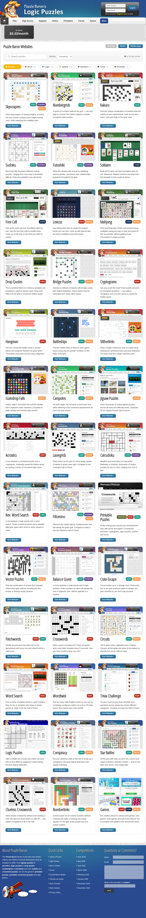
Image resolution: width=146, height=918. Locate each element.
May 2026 (81, 861)
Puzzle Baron (11, 857)
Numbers (85, 67)
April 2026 (81, 866)
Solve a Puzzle (55, 857)
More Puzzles (55, 884)
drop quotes (29, 866)
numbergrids (7, 869)
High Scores (27, 21)
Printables (68, 21)
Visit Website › (13, 126)
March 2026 (82, 870)
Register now (122, 14)
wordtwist (19, 869)
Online (55, 21)
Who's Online (55, 866)
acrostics (6, 866)
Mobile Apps (136, 46)
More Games (55, 888)
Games (93, 21)
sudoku (35, 869)
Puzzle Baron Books (57, 875)
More (104, 21)
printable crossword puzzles (21, 875)
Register (43, 21)
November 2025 (83, 888)
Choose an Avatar (57, 879)
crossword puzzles (10, 872)
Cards (103, 67)
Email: (106, 862)
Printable (121, 67)
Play (15, 21)
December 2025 (83, 884)
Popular (12, 67)
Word (30, 67)
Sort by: (52, 56)
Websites (111, 46)
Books (122, 46)
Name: (106, 857)
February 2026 (83, 875)
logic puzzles (16, 866)
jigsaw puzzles (27, 863)
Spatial (65, 67)
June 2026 (81, 857)
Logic (48, 67)
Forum (81, 21)
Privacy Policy (55, 893)
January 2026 (82, 879)
